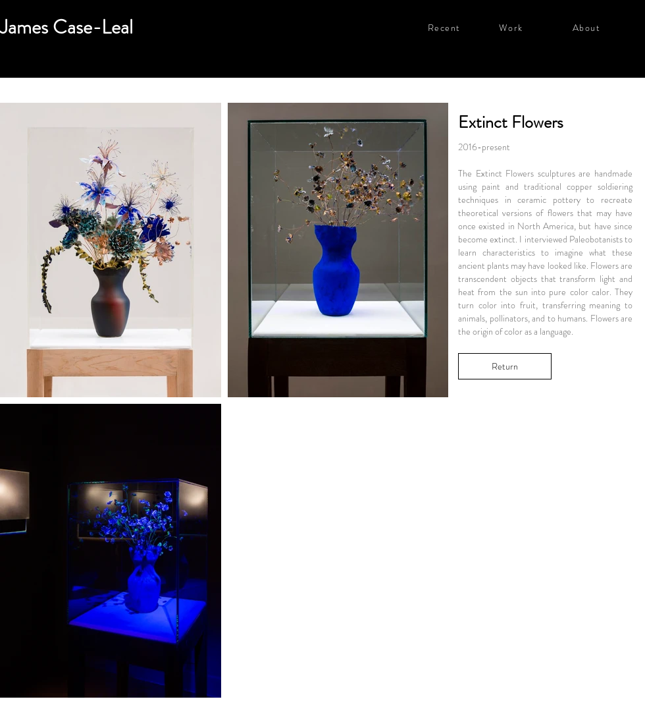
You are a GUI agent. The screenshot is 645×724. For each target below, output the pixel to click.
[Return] (505, 366)
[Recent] (464, 27)
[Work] (535, 27)
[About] (608, 27)
